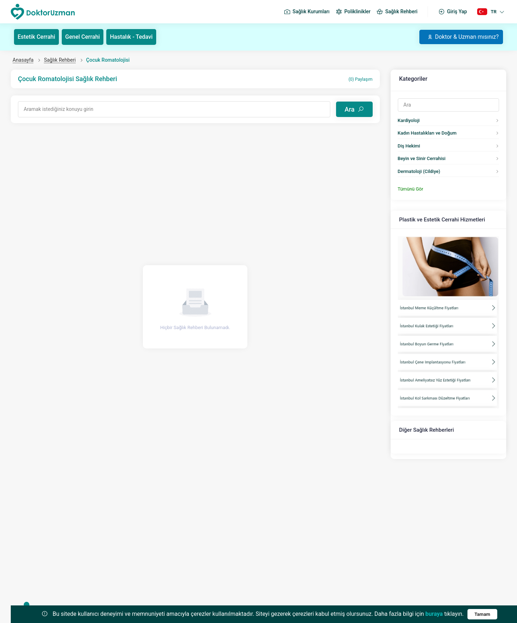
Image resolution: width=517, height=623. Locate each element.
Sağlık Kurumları (307, 11)
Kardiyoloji (409, 120)
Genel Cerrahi (82, 36)
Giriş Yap (452, 11)
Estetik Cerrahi (36, 36)
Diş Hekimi (409, 146)
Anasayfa (23, 60)
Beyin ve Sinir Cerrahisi (422, 158)
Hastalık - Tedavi (131, 36)
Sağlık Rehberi (397, 11)
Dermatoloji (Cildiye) (419, 171)
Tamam (482, 614)
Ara (354, 109)
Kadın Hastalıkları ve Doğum (427, 133)
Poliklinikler (353, 11)
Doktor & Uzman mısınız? (463, 36)
